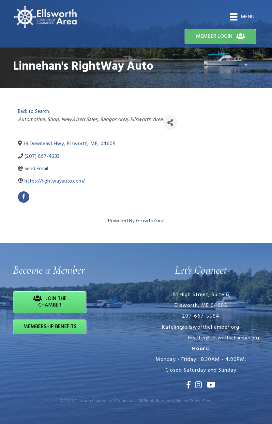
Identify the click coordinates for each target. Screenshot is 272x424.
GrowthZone (150, 221)
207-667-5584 (200, 316)
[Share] (170, 122)
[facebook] (23, 197)
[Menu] (242, 17)
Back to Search (33, 112)
